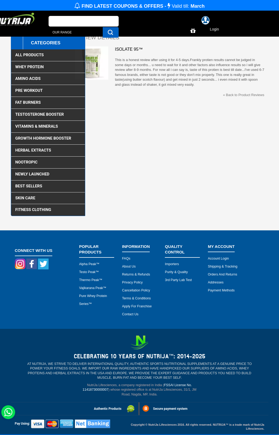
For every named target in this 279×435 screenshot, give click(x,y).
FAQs (126, 258)
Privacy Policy (132, 282)
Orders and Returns (222, 274)
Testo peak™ (89, 272)
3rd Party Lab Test (178, 280)
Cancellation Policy (136, 290)
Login (214, 29)
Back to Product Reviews (243, 95)
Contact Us (130, 314)
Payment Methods (221, 290)
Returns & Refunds (136, 274)
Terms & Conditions (136, 298)
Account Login (218, 258)
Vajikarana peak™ (92, 288)
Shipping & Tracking (222, 266)
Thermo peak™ (90, 280)
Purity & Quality (176, 272)
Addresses (216, 282)
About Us (129, 266)
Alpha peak (87, 264)
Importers (172, 264)
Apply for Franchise (137, 306)
